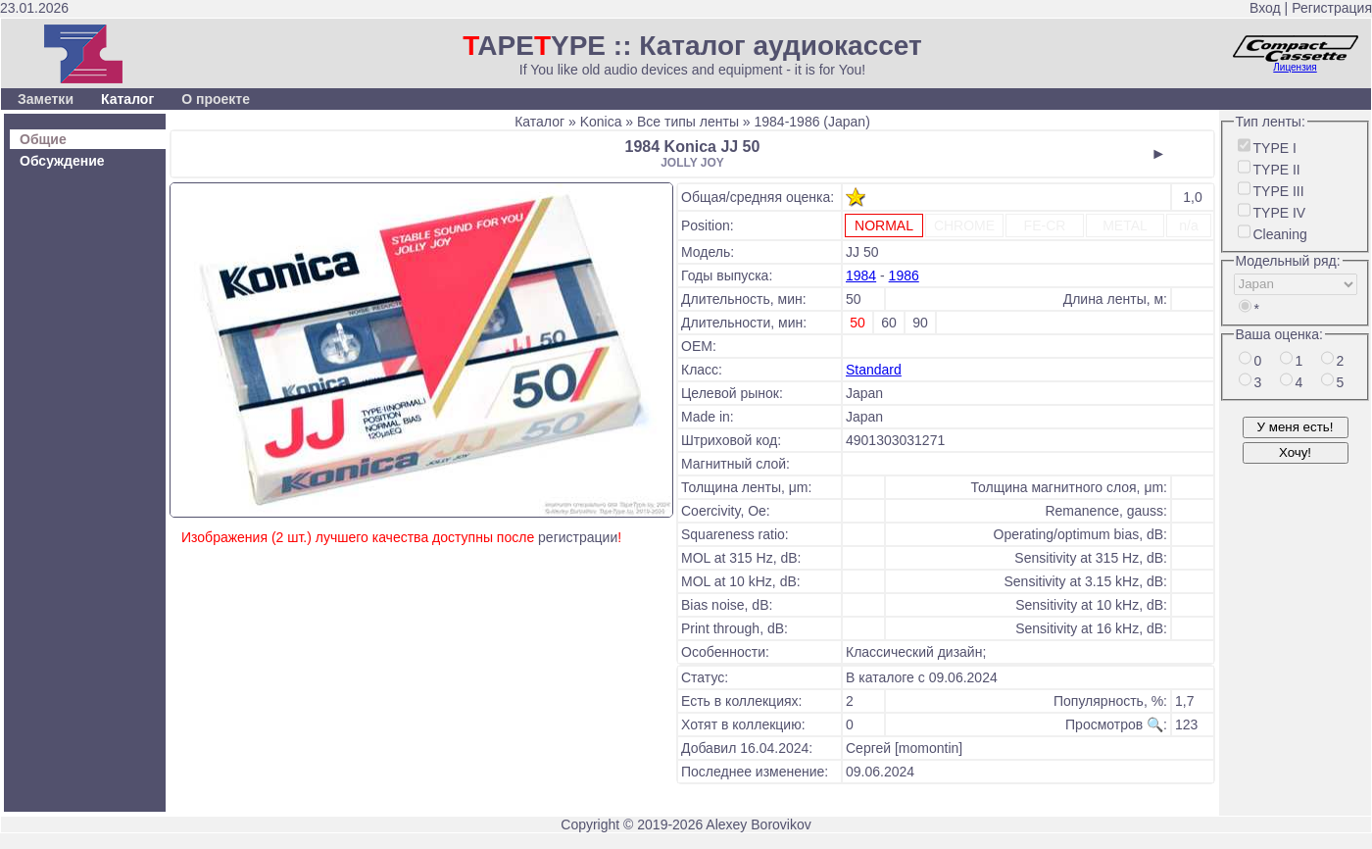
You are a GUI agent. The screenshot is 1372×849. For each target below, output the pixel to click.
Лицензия (1294, 67)
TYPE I (1275, 148)
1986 (904, 275)
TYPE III (1278, 191)
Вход (1265, 8)
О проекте (215, 99)
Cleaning (1280, 234)
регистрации (577, 537)
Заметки (46, 99)
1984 (861, 275)
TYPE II (1276, 169)
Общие (43, 139)
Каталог (127, 99)
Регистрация (1332, 8)
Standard (874, 369)
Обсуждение (62, 161)
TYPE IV (1279, 213)
